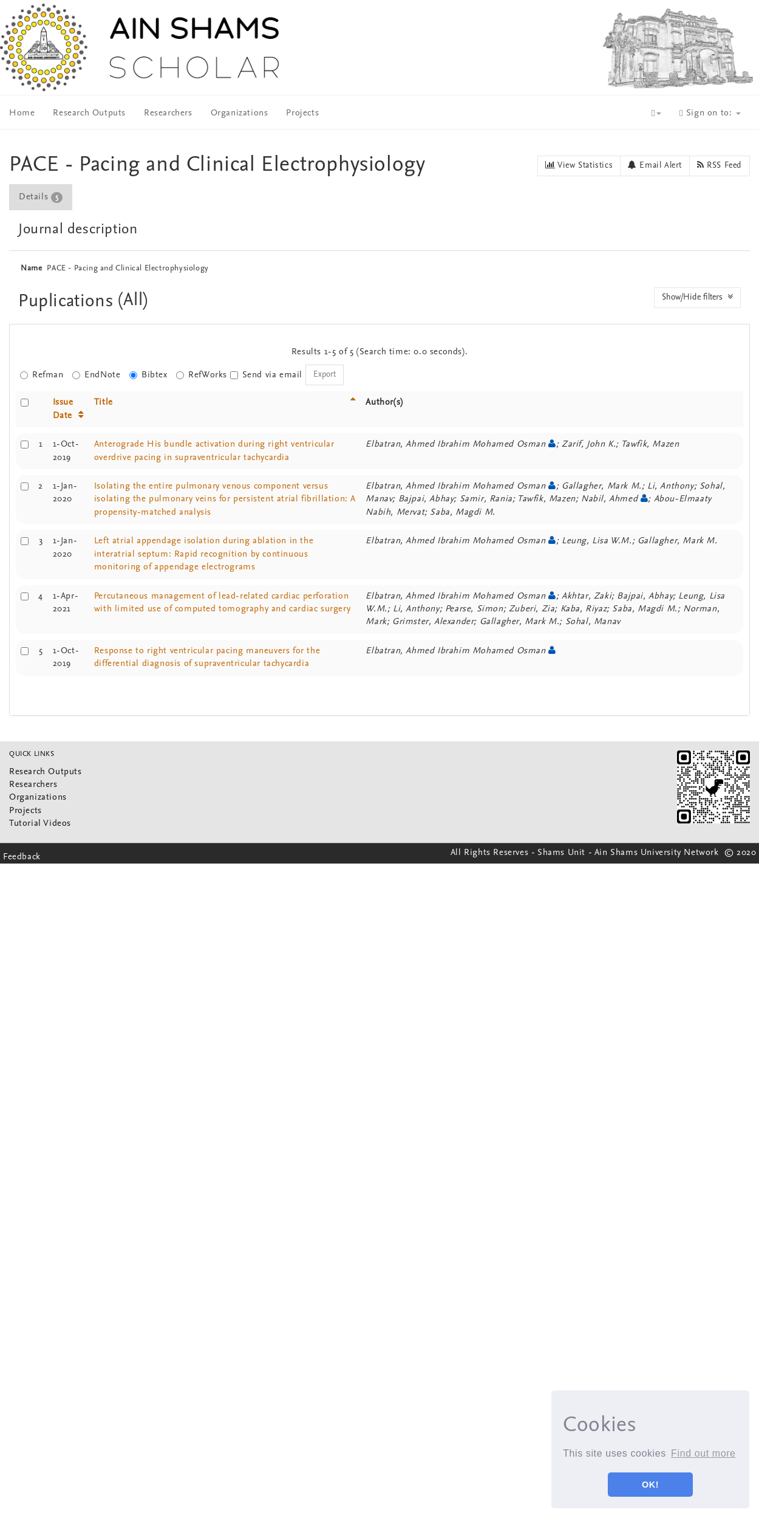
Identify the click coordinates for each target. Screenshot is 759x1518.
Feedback (22, 857)
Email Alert (655, 165)
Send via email (266, 375)
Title (103, 402)
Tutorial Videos (40, 823)
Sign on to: (710, 113)
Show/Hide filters (697, 297)
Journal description (77, 229)
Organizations (239, 113)
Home (22, 113)
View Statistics (579, 165)
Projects (302, 113)
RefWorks (201, 375)
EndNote (96, 375)
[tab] (41, 197)
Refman (42, 375)
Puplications (68, 301)
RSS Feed (719, 165)
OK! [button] (650, 1484)
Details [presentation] (41, 197)
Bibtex (148, 375)
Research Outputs (89, 113)
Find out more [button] (703, 1453)
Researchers (168, 113)
